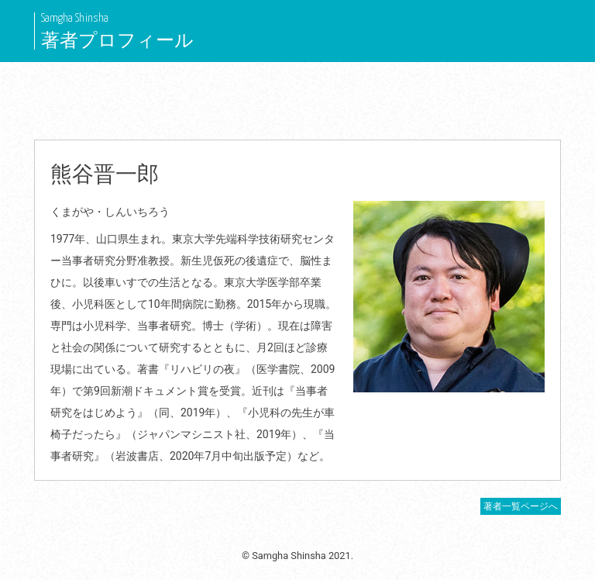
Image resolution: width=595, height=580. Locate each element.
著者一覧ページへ (520, 506)
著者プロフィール (117, 40)
